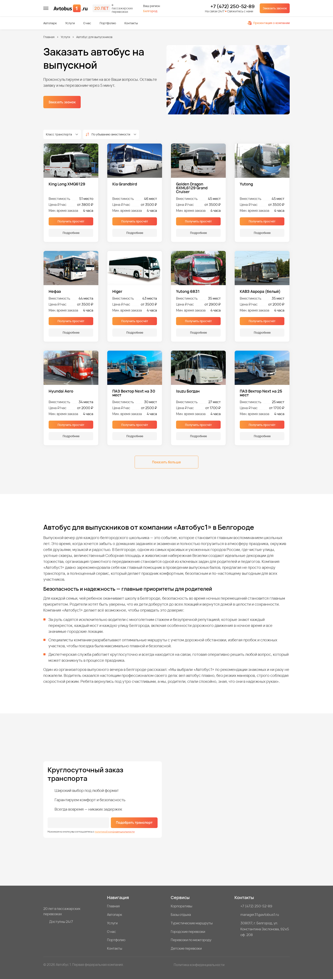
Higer (117, 291)
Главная (49, 37)
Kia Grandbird (124, 184)
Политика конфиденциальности (199, 964)
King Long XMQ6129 (67, 184)
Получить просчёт (71, 221)
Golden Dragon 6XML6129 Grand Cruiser (191, 188)
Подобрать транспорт (134, 822)
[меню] (45, 8)
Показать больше (166, 462)
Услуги (70, 23)
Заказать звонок (275, 8)
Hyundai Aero (61, 391)
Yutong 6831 (188, 291)
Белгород (150, 11)
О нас (87, 23)
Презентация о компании (269, 23)
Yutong (246, 184)
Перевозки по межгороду (191, 940)
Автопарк (50, 23)
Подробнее (71, 233)
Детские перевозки (186, 948)
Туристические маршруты (192, 923)
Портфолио (108, 23)
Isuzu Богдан (188, 391)
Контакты (131, 23)
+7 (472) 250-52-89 (232, 7)
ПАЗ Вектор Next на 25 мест (261, 393)
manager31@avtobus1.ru (259, 914)
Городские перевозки (188, 931)
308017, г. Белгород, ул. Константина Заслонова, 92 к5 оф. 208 (264, 929)
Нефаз (55, 291)
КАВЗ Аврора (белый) (260, 291)
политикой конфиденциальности (115, 831)
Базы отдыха (181, 914)
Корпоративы (181, 906)
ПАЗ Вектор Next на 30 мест (133, 393)
